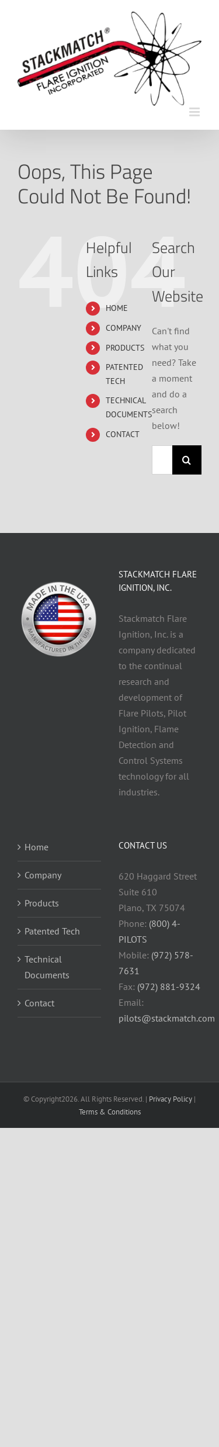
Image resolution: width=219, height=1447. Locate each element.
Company (43, 875)
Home (36, 847)
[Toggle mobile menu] (195, 112)
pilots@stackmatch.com (167, 1018)
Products (42, 903)
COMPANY (123, 328)
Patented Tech (52, 931)
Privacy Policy (170, 1099)
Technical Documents (47, 967)
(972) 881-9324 (168, 986)
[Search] (186, 460)
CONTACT (123, 434)
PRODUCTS (125, 347)
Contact (39, 1003)
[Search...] (162, 460)
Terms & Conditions (110, 1112)
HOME (117, 308)
